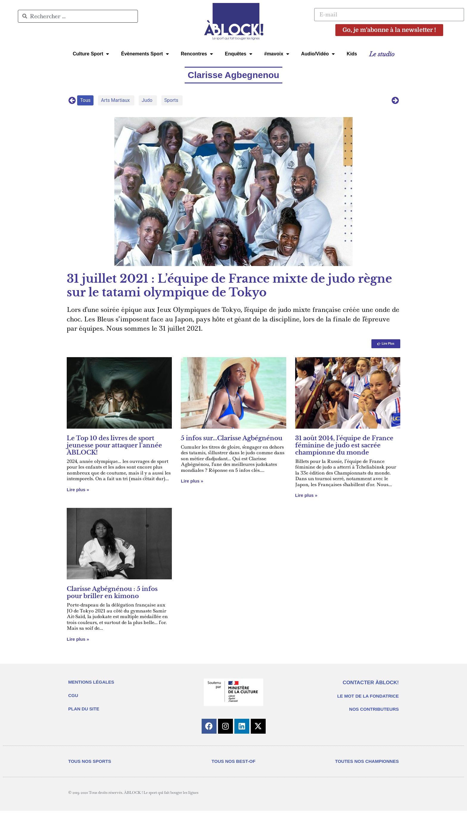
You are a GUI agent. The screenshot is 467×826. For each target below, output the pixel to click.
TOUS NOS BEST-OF (233, 761)
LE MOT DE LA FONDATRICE (368, 696)
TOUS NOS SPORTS (89, 761)
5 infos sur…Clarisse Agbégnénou (231, 438)
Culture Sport (91, 54)
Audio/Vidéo (318, 54)
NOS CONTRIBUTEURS (374, 709)
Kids (352, 53)
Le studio (381, 54)
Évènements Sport (145, 54)
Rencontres (197, 54)
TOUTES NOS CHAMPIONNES (367, 761)
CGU (73, 695)
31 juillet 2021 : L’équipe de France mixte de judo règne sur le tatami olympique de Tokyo (229, 285)
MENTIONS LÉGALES (91, 682)
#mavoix (276, 54)
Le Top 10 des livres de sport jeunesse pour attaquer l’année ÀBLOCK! (114, 445)
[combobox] (78, 16)
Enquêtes (238, 54)
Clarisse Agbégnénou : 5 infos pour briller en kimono (112, 592)
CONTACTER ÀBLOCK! (371, 682)
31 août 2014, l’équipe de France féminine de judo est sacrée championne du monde (344, 445)
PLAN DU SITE (83, 708)
